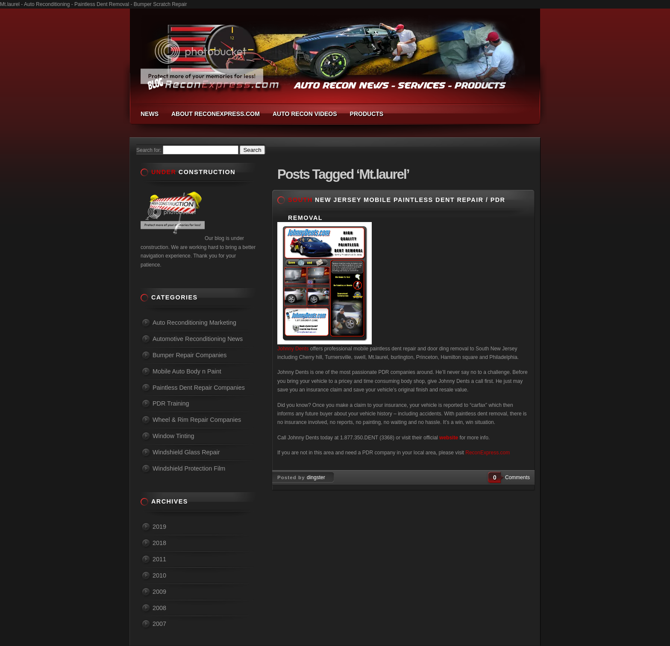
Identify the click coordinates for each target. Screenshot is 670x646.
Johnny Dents (293, 349)
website (448, 438)
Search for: (149, 150)
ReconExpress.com (487, 453)
